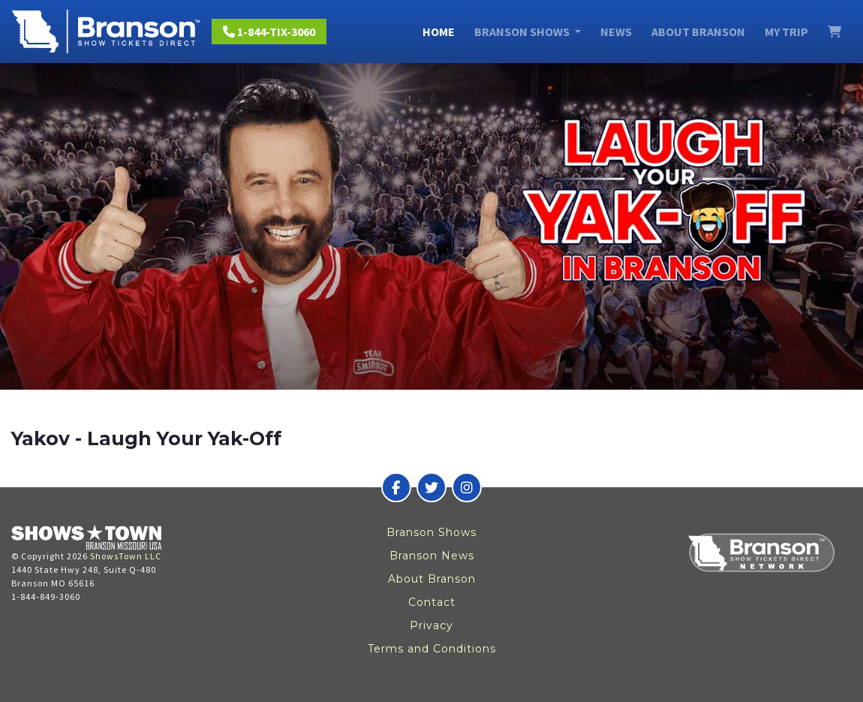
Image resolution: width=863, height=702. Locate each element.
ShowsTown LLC (125, 556)
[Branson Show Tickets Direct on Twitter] (431, 487)
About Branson (698, 31)
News (616, 31)
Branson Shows (431, 532)
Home (438, 31)
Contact (432, 602)
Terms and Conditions (432, 648)
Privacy (431, 625)
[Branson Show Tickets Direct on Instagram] (467, 487)
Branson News (431, 555)
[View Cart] (834, 32)
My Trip (786, 31)
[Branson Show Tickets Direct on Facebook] (396, 487)
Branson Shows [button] (523, 31)
